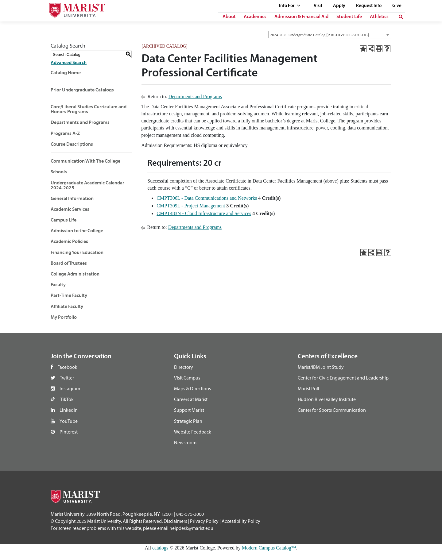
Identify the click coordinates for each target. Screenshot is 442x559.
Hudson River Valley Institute (327, 399)
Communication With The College (85, 160)
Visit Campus (187, 378)
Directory (183, 367)
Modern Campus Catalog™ (269, 547)
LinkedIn (69, 410)
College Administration (75, 273)
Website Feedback (192, 432)
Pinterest (69, 432)
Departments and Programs (80, 122)
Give (396, 6)
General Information (72, 198)
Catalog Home (66, 72)
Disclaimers (175, 521)
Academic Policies (69, 241)
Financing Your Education (77, 252)
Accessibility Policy (241, 521)
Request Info (369, 6)
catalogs (160, 547)
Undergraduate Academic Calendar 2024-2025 (87, 185)
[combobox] (329, 34)
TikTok (67, 399)
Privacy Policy (204, 521)
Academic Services (70, 208)
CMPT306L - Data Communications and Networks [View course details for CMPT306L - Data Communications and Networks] (207, 198)
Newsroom (185, 442)
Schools (59, 171)
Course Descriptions (72, 143)
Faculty (58, 284)
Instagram (70, 388)
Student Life (349, 16)
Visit (318, 6)
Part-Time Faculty (69, 295)
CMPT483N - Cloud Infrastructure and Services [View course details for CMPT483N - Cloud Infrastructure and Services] (204, 213)
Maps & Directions (192, 388)
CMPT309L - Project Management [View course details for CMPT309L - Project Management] (191, 205)
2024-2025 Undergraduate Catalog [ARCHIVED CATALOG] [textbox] (319, 35)
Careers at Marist (190, 399)
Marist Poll (308, 388)
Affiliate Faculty (67, 306)
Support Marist (189, 410)
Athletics (379, 16)
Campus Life (63, 219)
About (229, 16)
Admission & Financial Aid (301, 16)
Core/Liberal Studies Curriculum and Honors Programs (88, 109)
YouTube (69, 421)
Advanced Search (69, 62)
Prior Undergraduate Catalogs (82, 89)
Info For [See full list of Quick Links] (289, 6)
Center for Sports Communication (332, 410)
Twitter (67, 378)
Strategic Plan (188, 421)
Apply (339, 6)
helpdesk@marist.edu (191, 528)
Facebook (67, 367)
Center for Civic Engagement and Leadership (343, 378)
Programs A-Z (65, 133)
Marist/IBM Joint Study (321, 367)
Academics (255, 16)
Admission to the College (77, 230)
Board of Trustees (69, 262)
